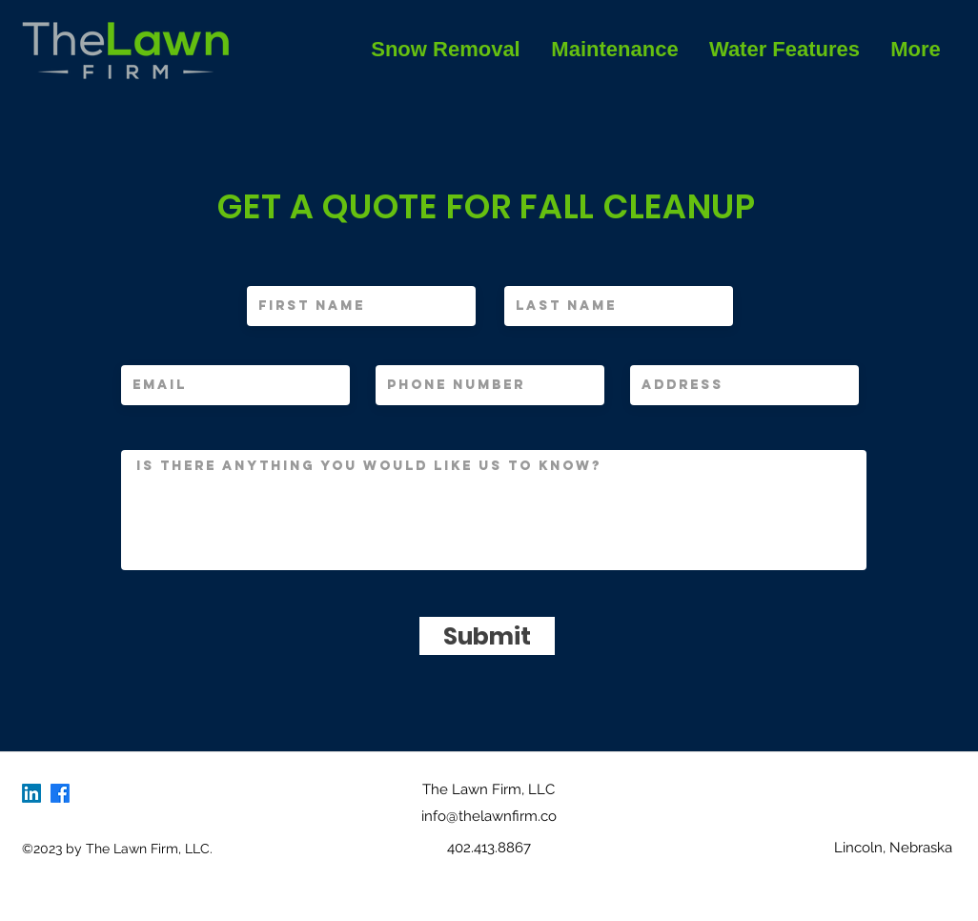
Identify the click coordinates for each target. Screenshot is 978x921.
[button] (615, 49)
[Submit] (487, 636)
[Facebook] (60, 793)
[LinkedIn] (31, 793)
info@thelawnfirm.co (489, 816)
